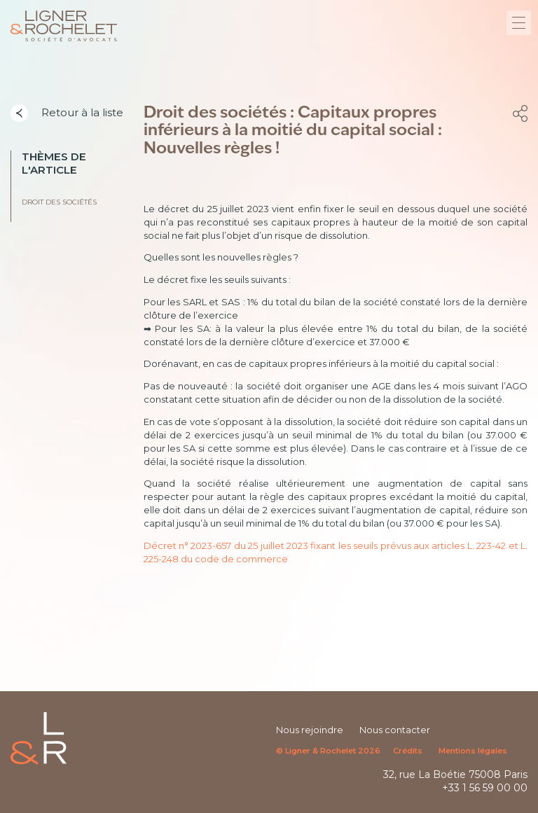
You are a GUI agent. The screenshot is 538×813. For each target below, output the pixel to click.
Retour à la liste (67, 113)
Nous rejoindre (309, 729)
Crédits (407, 751)
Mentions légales (473, 751)
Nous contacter (394, 729)
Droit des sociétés (59, 202)
